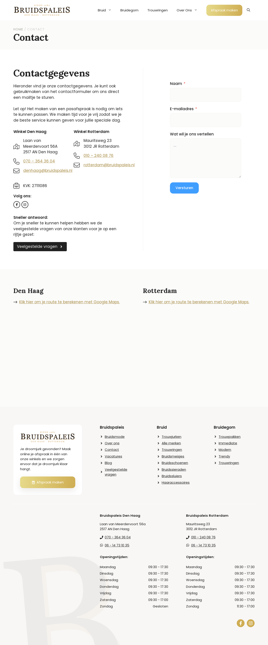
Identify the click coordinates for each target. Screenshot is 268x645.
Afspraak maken (224, 10)
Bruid (107, 10)
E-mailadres (182, 109)
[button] (248, 10)
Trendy (224, 456)
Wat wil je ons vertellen (192, 134)
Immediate (228, 443)
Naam (176, 83)
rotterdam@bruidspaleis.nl (109, 165)
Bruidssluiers (172, 476)
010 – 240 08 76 (98, 155)
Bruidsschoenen (175, 462)
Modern (225, 449)
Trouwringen (157, 10)
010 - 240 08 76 (203, 537)
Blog (108, 462)
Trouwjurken (171, 436)
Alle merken (171, 443)
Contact (112, 449)
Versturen (184, 187)
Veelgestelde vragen (116, 472)
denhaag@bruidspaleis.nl (47, 170)
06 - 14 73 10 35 (117, 545)
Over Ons (189, 10)
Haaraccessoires (176, 482)
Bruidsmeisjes (173, 456)
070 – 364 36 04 (39, 161)
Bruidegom (129, 10)
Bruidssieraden (174, 469)
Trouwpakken (230, 436)
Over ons (112, 443)
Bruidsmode (115, 436)
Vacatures (113, 456)
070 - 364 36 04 (118, 537)
